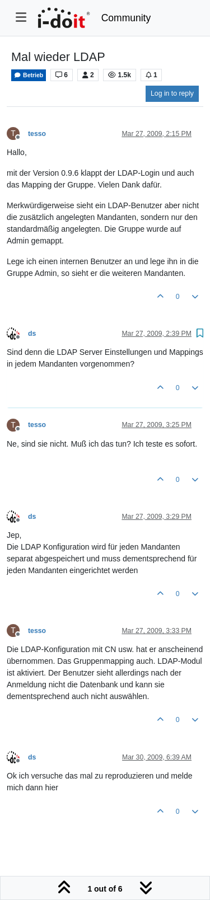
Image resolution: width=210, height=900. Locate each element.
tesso (37, 134)
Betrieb (28, 75)
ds (32, 333)
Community (126, 18)
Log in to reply (172, 93)
